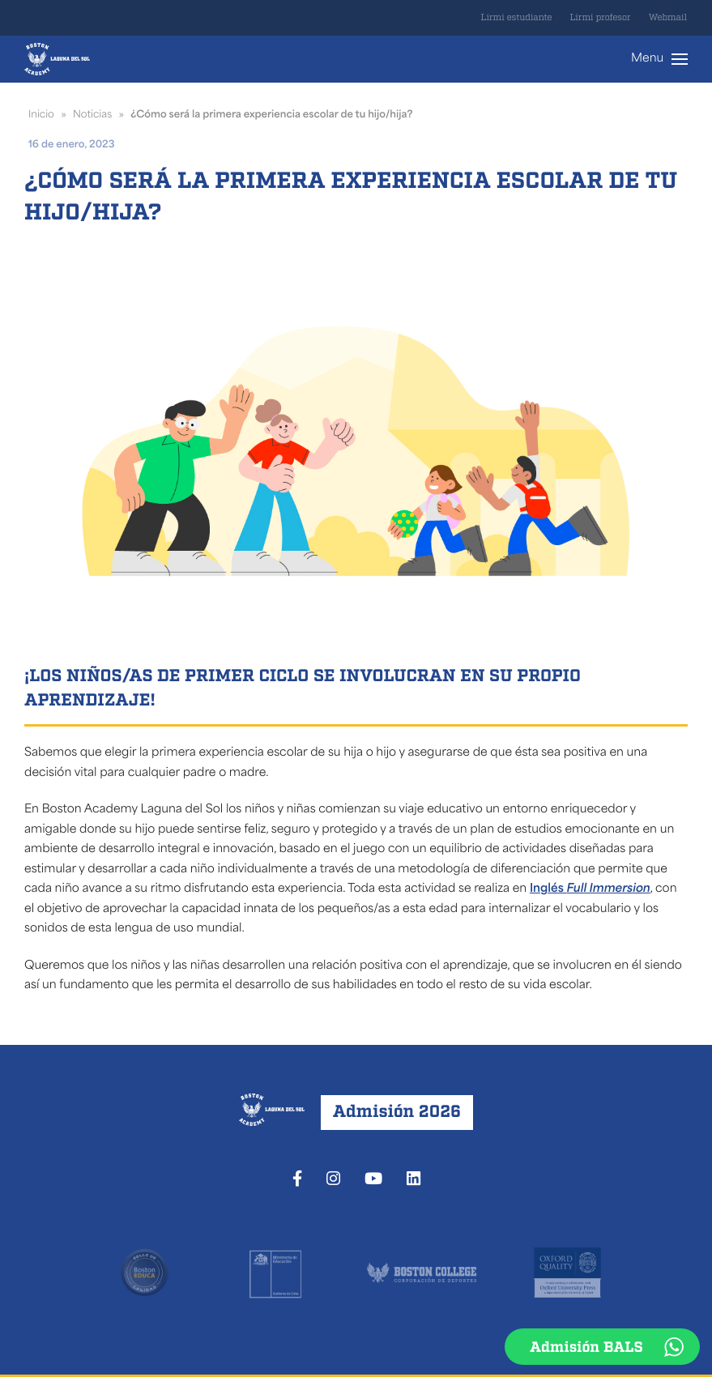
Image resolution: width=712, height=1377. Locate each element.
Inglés (590, 889)
